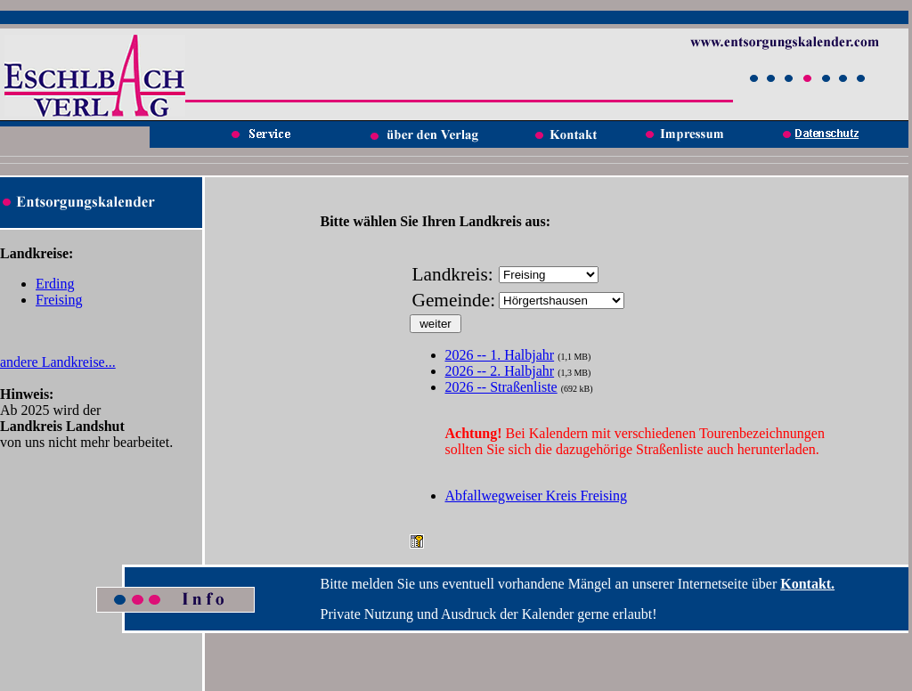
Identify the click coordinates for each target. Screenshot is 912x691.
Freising (59, 299)
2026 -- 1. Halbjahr (500, 354)
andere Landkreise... (58, 362)
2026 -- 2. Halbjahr (500, 370)
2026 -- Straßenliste (501, 386)
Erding (55, 283)
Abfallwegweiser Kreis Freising (536, 495)
